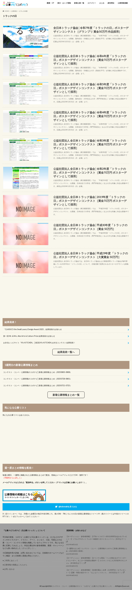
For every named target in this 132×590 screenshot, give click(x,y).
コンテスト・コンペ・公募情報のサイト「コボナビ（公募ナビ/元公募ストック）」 (83, 586)
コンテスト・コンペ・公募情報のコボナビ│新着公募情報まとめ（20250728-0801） (37, 379)
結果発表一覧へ (66, 352)
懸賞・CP (50, 3)
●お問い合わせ (9, 569)
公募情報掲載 (123, 3)
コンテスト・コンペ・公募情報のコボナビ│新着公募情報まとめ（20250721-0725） (37, 385)
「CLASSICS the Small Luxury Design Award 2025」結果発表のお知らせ (32, 329)
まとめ (101, 3)
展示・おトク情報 (64, 3)
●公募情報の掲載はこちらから (15, 565)
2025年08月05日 (97, 572)
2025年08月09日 (97, 551)
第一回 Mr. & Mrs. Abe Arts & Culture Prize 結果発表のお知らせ (29, 336)
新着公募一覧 (79, 3)
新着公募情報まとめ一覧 (66, 394)
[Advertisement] (66, 295)
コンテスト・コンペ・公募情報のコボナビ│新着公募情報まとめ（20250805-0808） (37, 372)
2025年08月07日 (97, 562)
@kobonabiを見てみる (68, 506)
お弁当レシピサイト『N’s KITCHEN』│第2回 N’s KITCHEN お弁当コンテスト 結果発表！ (39, 343)
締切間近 (111, 3)
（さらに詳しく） (28, 548)
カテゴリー (92, 3)
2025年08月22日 (97, 540)
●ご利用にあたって (10, 560)
